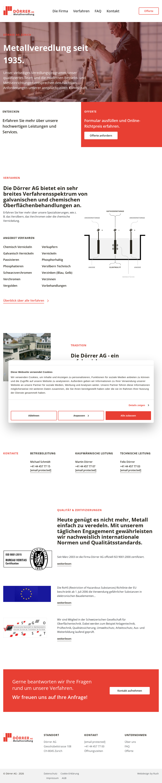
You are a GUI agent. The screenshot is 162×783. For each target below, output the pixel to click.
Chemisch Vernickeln (17, 247)
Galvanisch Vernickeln (18, 253)
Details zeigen (137, 405)
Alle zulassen (128, 415)
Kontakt (113, 11)
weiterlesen (64, 563)
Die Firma (60, 11)
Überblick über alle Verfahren (23, 300)
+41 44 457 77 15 (40, 466)
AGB (64, 778)
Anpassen (81, 415)
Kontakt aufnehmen (129, 690)
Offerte (148, 11)
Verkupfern (49, 247)
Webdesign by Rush (148, 773)
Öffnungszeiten (93, 751)
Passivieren (11, 260)
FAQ (98, 11)
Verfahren (81, 11)
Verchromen (11, 279)
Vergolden (10, 286)
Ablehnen (33, 415)
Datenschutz (50, 773)
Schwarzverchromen (17, 273)
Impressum (52, 778)
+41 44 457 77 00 (94, 746)
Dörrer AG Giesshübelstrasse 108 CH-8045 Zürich (57, 746)
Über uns (130, 742)
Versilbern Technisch (56, 266)
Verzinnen (49, 279)
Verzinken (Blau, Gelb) (57, 273)
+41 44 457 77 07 (85, 466)
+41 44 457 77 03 (130, 466)
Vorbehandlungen (54, 286)
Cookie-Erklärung (70, 773)
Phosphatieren (13, 266)
